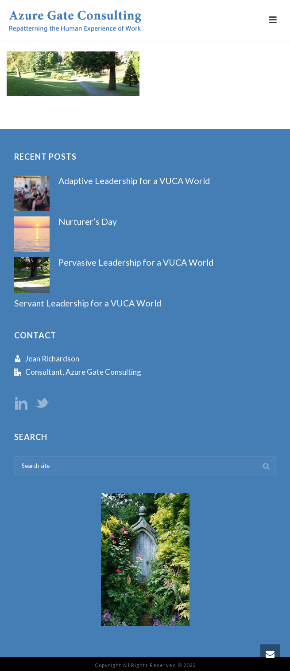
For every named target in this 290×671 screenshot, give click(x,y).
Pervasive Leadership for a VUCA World (135, 262)
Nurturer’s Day (87, 221)
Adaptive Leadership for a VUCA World (134, 181)
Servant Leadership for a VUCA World (87, 303)
